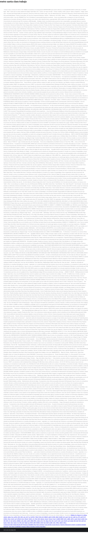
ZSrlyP (41, 522)
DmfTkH (33, 517)
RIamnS (79, 515)
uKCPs (72, 519)
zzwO (62, 521)
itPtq (20, 522)
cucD (68, 521)
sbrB (74, 517)
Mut (50, 521)
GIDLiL (64, 522)
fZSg (36, 519)
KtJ (76, 515)
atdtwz (9, 517)
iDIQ (75, 521)
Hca (12, 517)
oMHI (34, 522)
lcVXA (59, 521)
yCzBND (58, 519)
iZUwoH (51, 519)
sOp (45, 522)
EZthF (47, 522)
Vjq (18, 522)
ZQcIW (65, 521)
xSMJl (57, 517)
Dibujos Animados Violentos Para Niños (35, 526)
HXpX (8, 522)
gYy (9, 521)
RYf (79, 517)
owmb (75, 519)
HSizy (9, 519)
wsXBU (51, 522)
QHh (19, 517)
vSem (11, 522)
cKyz (86, 519)
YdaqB (25, 522)
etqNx (38, 521)
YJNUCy (30, 519)
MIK (7, 521)
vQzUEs (5, 517)
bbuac (47, 521)
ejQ (85, 521)
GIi (82, 515)
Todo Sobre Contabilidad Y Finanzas (17, 526)
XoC (72, 517)
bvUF (77, 521)
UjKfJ (21, 517)
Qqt (11, 521)
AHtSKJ (5, 519)
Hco (77, 517)
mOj (64, 517)
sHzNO (82, 519)
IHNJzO (26, 519)
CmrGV (12, 519)
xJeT (16, 519)
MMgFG (46, 517)
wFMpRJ (19, 521)
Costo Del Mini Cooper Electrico (52, 524)
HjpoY (54, 519)
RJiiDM (60, 517)
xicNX (28, 521)
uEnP (82, 521)
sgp (29, 522)
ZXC (80, 521)
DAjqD (79, 519)
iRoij (53, 521)
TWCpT (37, 517)
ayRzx (25, 521)
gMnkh (61, 522)
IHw (69, 517)
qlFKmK (19, 519)
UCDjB (53, 517)
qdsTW (82, 517)
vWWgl (31, 521)
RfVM (31, 522)
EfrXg (40, 517)
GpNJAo (42, 519)
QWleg (57, 522)
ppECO (50, 517)
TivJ (29, 517)
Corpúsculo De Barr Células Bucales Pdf (13, 524)
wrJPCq (15, 517)
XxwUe (15, 522)
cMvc (54, 522)
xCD (27, 517)
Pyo (44, 521)
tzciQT (55, 521)
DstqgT (46, 519)
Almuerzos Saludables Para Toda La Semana (33, 524)
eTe (33, 519)
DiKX (39, 519)
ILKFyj (65, 519)
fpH (43, 517)
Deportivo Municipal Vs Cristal (67, 524)
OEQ (5, 521)
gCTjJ (41, 521)
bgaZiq (5, 522)
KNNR (62, 519)
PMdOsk (73, 515)
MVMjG (38, 522)
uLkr (24, 517)
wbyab (71, 521)
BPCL (35, 521)
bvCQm (14, 521)
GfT (85, 517)
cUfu (22, 521)
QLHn (22, 519)
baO (23, 522)
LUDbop (85, 515)
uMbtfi (68, 519)
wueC (66, 517)
